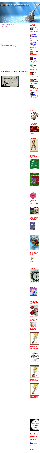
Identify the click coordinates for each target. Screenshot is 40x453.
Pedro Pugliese (4, 45)
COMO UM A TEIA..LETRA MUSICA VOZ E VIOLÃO (35, 73)
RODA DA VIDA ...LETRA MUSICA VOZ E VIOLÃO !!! (35, 52)
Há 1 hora (14, 45)
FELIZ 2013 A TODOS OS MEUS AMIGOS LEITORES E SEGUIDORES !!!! (35, 28)
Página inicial (14, 71)
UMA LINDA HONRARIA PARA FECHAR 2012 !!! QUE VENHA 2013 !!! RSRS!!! (35, 44)
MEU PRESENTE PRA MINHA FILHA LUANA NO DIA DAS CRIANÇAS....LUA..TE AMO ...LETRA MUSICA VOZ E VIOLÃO (34, 36)
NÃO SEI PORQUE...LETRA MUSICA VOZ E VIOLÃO (35, 58)
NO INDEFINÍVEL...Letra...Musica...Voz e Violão (35, 86)
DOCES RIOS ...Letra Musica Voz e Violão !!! (35, 80)
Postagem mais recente (5, 71)
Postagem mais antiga (23, 71)
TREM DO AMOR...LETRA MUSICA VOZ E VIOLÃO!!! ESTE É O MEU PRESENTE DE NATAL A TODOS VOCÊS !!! (34, 66)
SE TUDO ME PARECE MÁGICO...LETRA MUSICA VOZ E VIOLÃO (35, 93)
